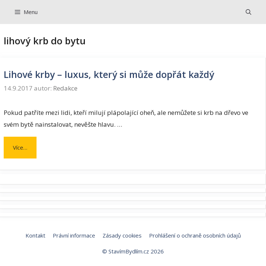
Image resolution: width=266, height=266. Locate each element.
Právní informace (74, 235)
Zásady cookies (122, 235)
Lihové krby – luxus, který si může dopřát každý (109, 74)
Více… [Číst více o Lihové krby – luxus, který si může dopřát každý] (20, 147)
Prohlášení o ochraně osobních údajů (195, 235)
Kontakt (35, 235)
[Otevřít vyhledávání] (248, 12)
